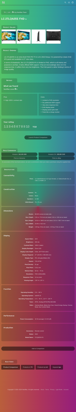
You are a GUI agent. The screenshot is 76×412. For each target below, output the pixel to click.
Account (66, 389)
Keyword (57, 367)
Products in (28, 367)
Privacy (52, 389)
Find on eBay (56, 158)
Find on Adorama (19, 158)
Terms (47, 389)
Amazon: (19, 154)
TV (5, 12)
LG (9, 12)
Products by (43, 367)
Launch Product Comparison (38, 137)
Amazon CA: (56, 154)
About (42, 389)
